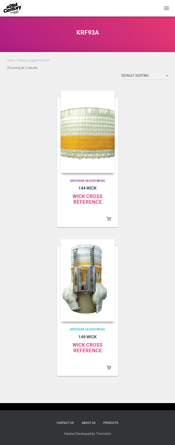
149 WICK (87, 336)
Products (110, 423)
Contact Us (65, 423)
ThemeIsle (103, 434)
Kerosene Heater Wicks (87, 180)
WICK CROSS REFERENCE (87, 199)
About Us (89, 423)
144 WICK (87, 188)
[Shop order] (144, 76)
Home (10, 60)
